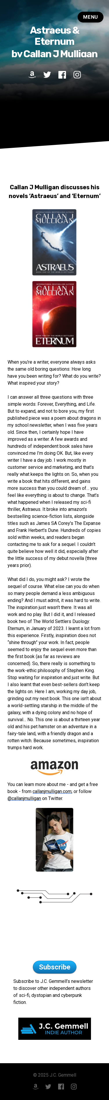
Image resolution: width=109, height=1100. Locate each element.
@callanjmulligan (24, 798)
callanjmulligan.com (52, 791)
